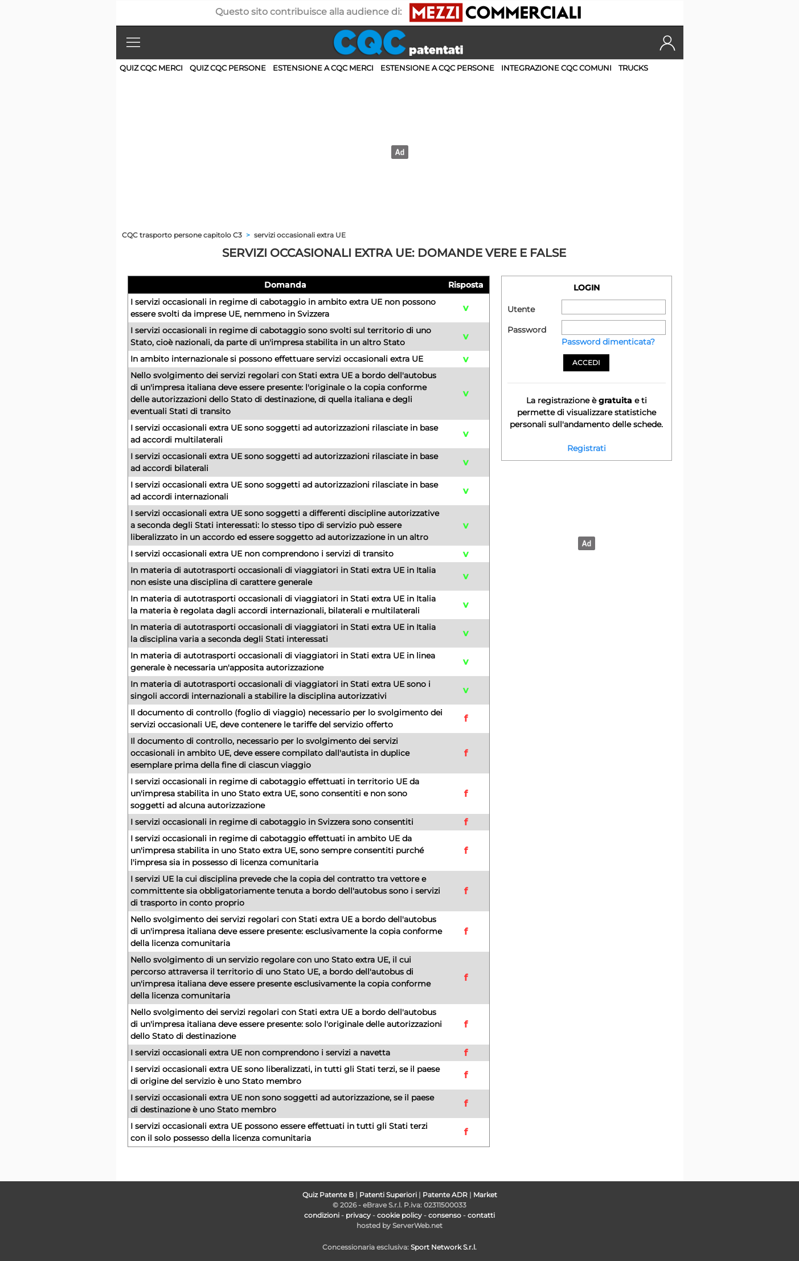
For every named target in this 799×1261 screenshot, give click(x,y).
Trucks (633, 67)
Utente (521, 309)
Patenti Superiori (388, 1194)
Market (485, 1194)
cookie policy (399, 1215)
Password (526, 330)
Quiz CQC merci (151, 67)
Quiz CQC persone (228, 67)
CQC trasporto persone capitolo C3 (183, 235)
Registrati (586, 448)
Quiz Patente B (328, 1194)
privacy (358, 1215)
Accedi (586, 362)
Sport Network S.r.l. (444, 1247)
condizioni (321, 1215)
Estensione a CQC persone (437, 67)
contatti (481, 1215)
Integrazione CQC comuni (556, 67)
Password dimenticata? (608, 342)
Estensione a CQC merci (323, 67)
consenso (444, 1215)
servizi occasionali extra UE (300, 235)
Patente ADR (445, 1194)
